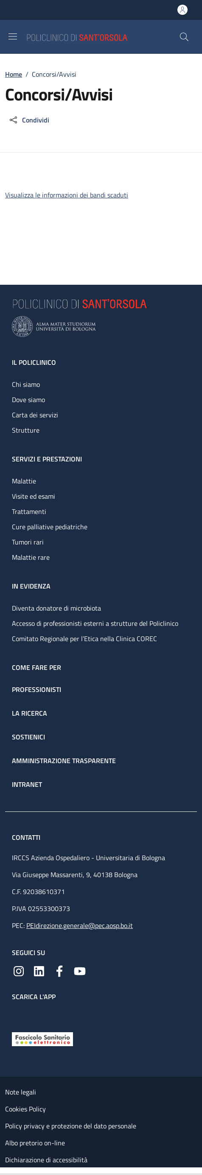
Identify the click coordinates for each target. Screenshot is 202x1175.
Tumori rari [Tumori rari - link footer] (28, 542)
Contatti (27, 837)
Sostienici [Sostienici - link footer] (28, 737)
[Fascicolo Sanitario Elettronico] (42, 1038)
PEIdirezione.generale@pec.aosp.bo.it (79, 925)
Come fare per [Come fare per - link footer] (36, 667)
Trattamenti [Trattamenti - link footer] (29, 511)
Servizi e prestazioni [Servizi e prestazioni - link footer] (47, 459)
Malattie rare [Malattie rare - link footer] (31, 557)
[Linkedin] (39, 970)
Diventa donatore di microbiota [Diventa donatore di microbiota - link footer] (56, 608)
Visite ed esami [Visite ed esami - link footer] (33, 496)
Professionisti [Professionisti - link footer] (36, 689)
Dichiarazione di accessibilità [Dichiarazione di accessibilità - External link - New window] (46, 1160)
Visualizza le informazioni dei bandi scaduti (66, 195)
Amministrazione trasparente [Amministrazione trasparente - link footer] (64, 761)
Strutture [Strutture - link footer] (25, 430)
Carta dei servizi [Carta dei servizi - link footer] (35, 415)
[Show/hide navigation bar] (12, 36)
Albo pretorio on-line (35, 1143)
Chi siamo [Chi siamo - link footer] (26, 384)
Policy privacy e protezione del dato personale (70, 1126)
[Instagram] (18, 970)
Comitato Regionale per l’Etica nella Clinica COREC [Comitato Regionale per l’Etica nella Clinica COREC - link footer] (84, 638)
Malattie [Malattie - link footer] (24, 481)
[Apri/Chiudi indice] (4, 1171)
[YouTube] (80, 970)
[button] (184, 37)
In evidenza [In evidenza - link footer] (31, 586)
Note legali (20, 1092)
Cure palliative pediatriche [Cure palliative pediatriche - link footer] (49, 527)
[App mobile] (18, 1014)
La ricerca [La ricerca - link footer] (29, 713)
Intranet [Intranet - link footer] (27, 784)
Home (13, 74)
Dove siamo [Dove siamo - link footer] (28, 399)
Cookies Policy (25, 1109)
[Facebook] (59, 970)
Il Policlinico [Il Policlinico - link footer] (34, 362)
